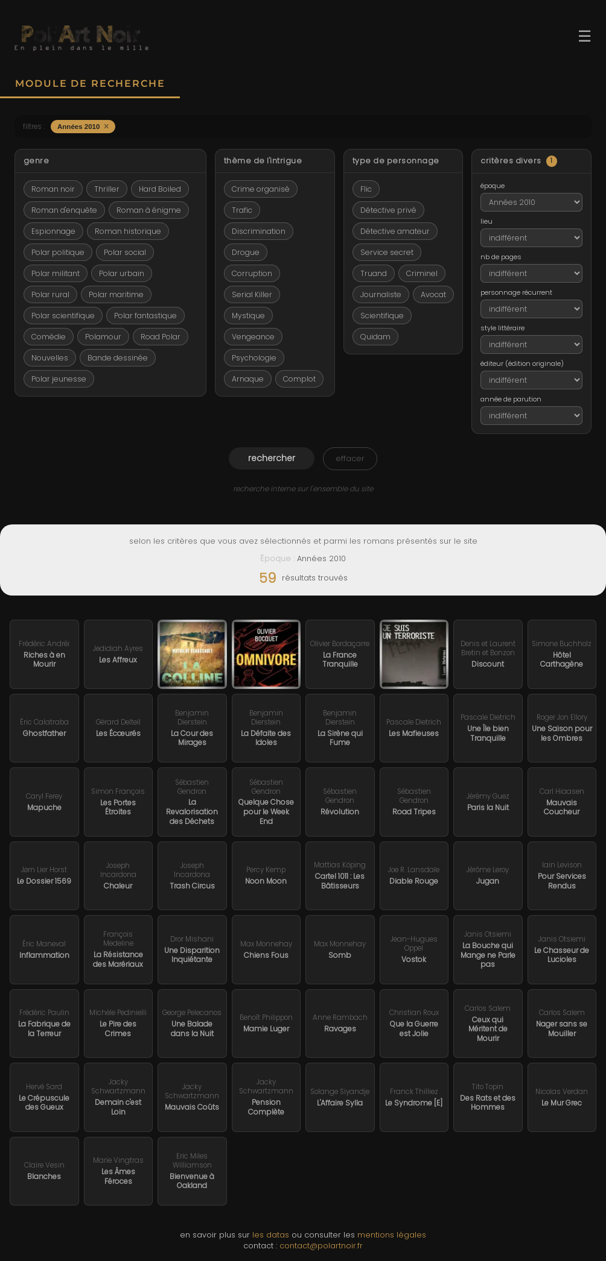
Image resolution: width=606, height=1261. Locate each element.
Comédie (48, 337)
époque (492, 185)
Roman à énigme (148, 210)
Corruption (252, 273)
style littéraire (502, 328)
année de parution (510, 399)
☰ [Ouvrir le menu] (585, 36)
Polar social (125, 252)
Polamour (103, 337)
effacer (350, 458)
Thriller (107, 189)
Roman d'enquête (64, 210)
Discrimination (258, 231)
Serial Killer (252, 294)
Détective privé (388, 210)
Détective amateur (395, 231)
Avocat (433, 294)
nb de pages (500, 257)
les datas (270, 1235)
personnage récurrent (516, 292)
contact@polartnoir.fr (321, 1246)
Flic (366, 189)
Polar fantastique (145, 315)
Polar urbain (121, 273)
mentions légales (391, 1235)
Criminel (422, 273)
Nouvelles (49, 358)
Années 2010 (83, 126)
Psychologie (254, 358)
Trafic (242, 210)
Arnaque (248, 379)
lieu (486, 221)
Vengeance (253, 337)
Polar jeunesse (58, 379)
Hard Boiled (160, 189)
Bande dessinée (118, 358)
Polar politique (58, 252)
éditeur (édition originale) (522, 363)
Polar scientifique (63, 315)
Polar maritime (116, 294)
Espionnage (53, 231)
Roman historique (128, 231)
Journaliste (380, 294)
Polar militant (55, 273)
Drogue (246, 252)
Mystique (248, 315)
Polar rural (50, 294)
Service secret (386, 252)
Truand (373, 273)
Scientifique (382, 315)
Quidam (375, 337)
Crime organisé (261, 189)
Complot (299, 379)
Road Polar (160, 337)
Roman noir (53, 189)
